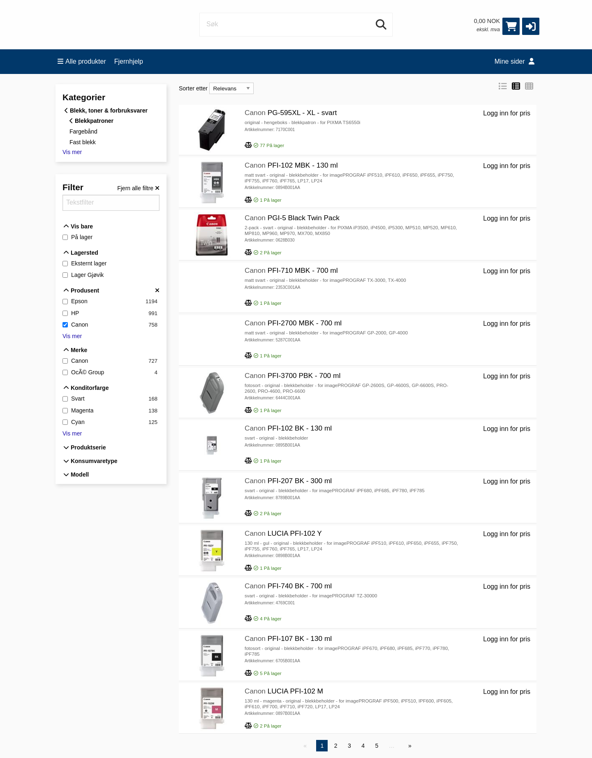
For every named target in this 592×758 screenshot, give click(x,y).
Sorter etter (193, 88)
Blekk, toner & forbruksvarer (106, 110)
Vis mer (72, 152)
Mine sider (514, 61)
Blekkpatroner (91, 121)
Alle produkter (82, 61)
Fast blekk (82, 142)
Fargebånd (83, 131)
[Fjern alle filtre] (138, 188)
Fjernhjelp (128, 61)
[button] (530, 26)
